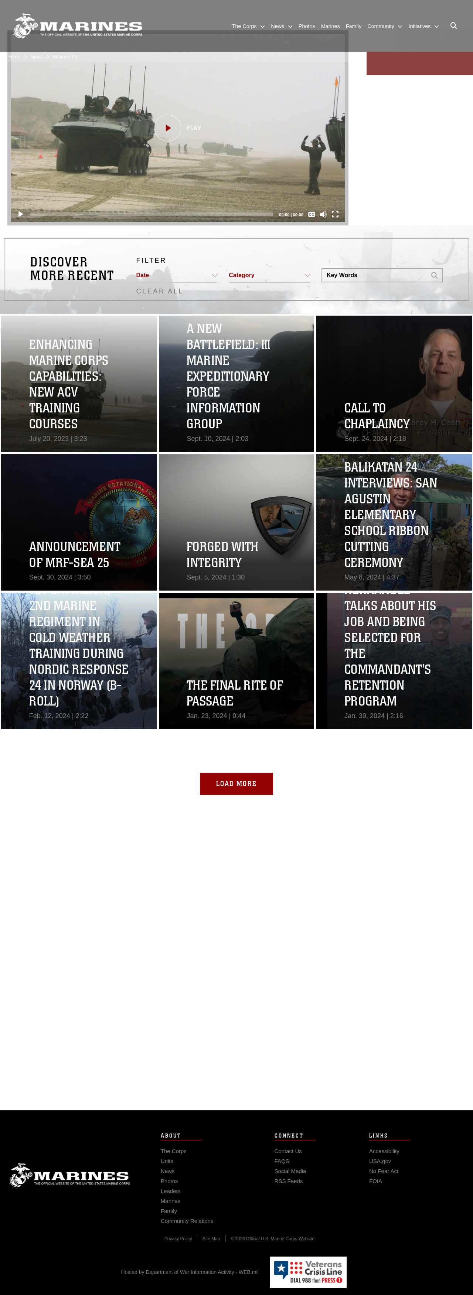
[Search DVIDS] (374, 275)
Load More (236, 783)
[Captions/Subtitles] (311, 214)
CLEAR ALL (160, 291)
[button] (178, 128)
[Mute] (323, 214)
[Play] (20, 214)
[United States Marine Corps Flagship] (77, 26)
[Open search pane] (454, 26)
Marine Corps (69, 1190)
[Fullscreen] (335, 214)
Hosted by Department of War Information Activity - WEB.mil (190, 1272)
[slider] (151, 214)
